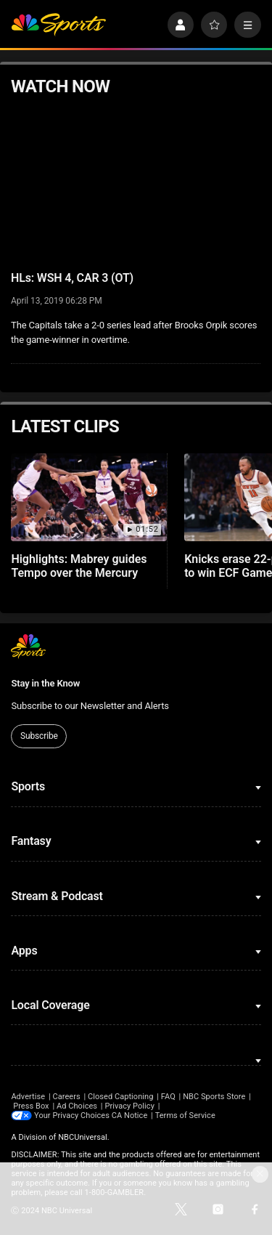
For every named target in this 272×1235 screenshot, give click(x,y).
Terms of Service (185, 1115)
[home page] (58, 25)
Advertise (28, 1096)
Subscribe (39, 736)
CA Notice (130, 1115)
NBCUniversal (82, 1137)
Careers (66, 1096)
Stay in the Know (45, 683)
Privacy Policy (129, 1106)
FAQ (168, 1096)
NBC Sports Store (214, 1096)
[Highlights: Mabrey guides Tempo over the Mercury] (89, 497)
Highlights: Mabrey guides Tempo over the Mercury (79, 566)
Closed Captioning (120, 1096)
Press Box (31, 1106)
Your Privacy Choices (72, 1115)
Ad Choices (77, 1106)
